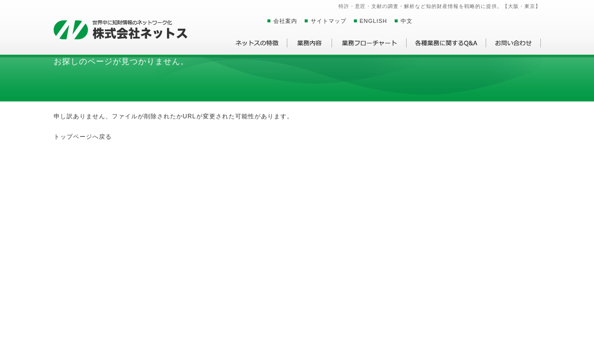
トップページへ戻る (83, 136)
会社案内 (285, 21)
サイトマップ (328, 21)
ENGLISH (373, 21)
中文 (407, 21)
